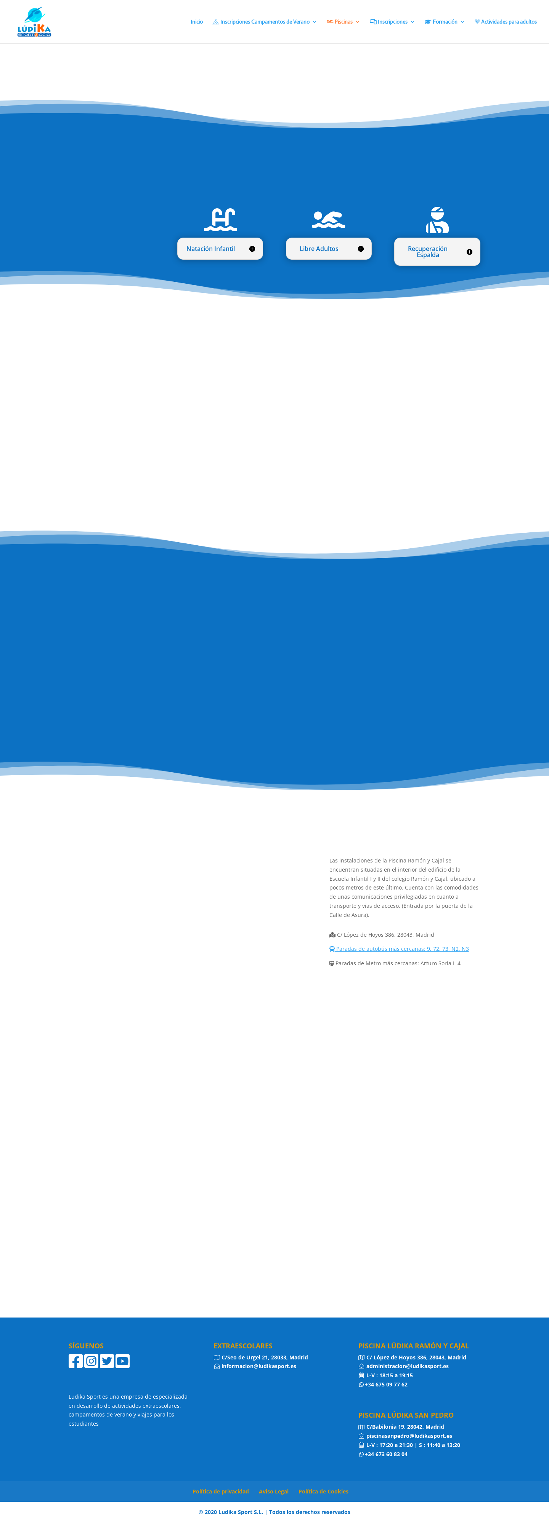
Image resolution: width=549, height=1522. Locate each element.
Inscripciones (389, 22)
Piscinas (340, 22)
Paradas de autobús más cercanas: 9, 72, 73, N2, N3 (399, 948)
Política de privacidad (221, 1491)
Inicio (197, 22)
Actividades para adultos (506, 22)
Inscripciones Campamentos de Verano (261, 22)
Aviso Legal (274, 1491)
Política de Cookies (323, 1491)
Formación (441, 22)
